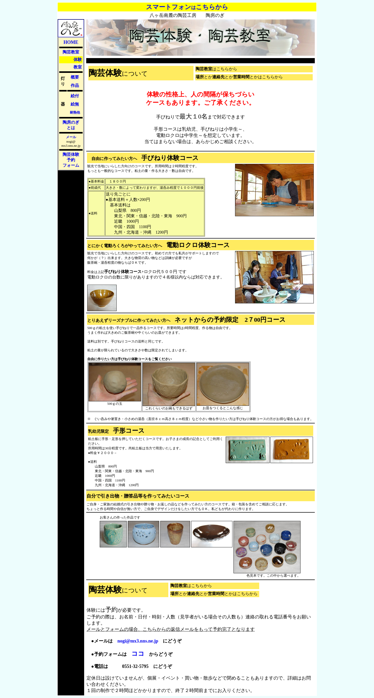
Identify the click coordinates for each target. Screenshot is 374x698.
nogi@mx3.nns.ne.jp (137, 641)
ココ (137, 653)
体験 (78, 59)
